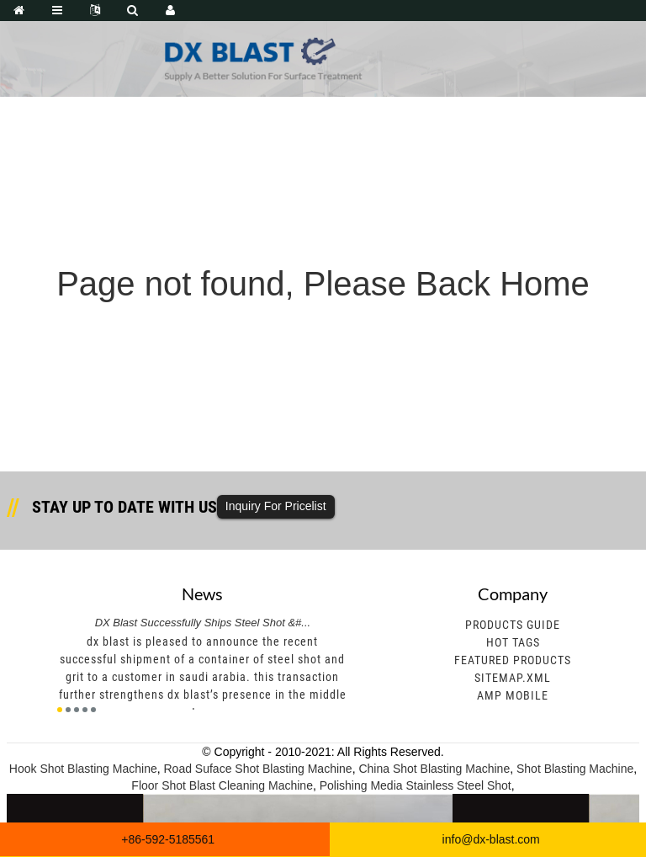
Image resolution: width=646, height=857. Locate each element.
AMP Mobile (512, 695)
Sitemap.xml (512, 677)
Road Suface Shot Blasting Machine (257, 768)
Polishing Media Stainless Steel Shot (415, 785)
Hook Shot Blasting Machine (83, 768)
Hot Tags (513, 642)
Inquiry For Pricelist (275, 506)
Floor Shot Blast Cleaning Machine (222, 785)
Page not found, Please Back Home (323, 283)
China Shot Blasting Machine (434, 768)
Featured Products (512, 660)
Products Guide (512, 624)
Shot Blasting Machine (574, 768)
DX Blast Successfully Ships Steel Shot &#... (203, 622)
